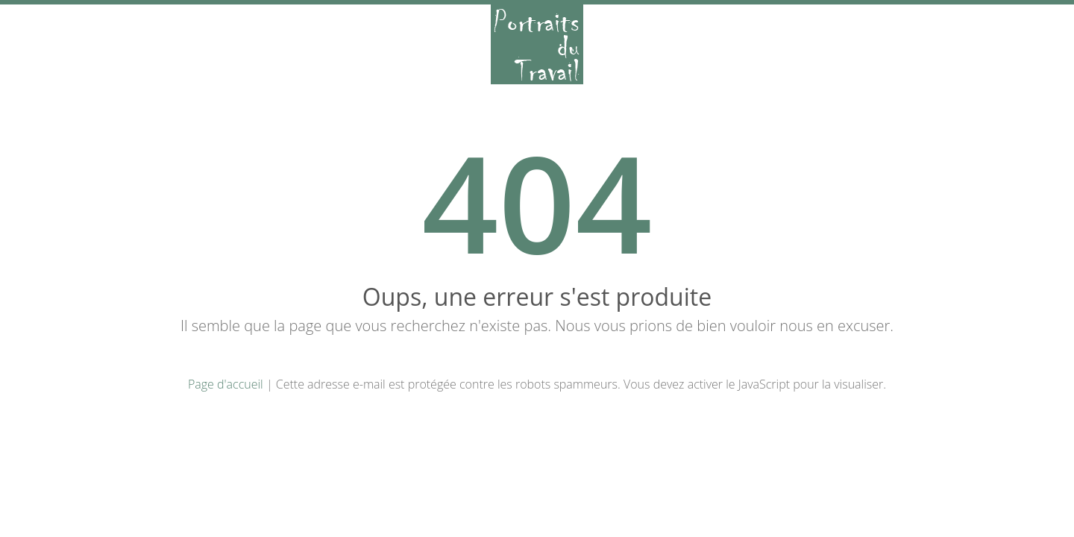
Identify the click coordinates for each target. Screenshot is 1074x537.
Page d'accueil (225, 384)
